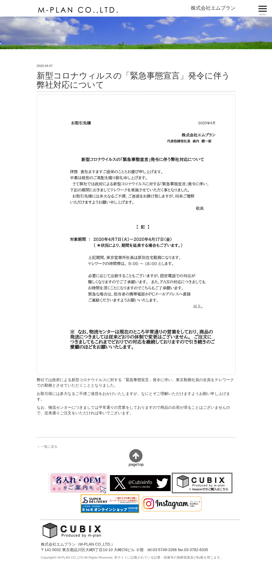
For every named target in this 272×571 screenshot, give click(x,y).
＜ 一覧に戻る (47, 446)
